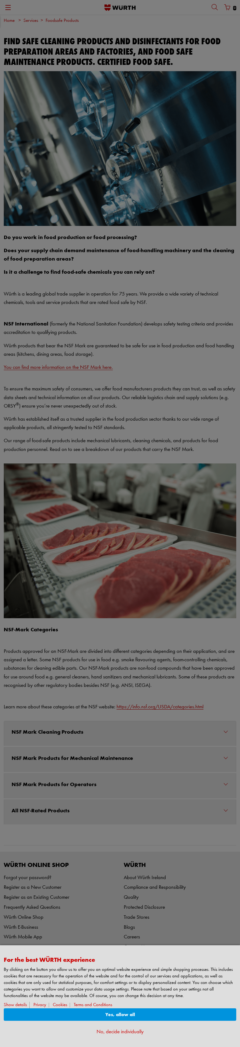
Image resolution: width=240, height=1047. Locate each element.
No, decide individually (120, 1032)
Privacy (39, 1005)
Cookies (60, 1005)
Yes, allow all (120, 1014)
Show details (15, 1005)
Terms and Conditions (93, 1005)
